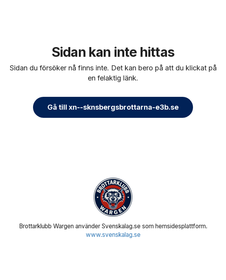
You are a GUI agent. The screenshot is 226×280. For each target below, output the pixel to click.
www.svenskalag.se (113, 234)
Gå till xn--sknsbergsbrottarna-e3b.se (113, 107)
